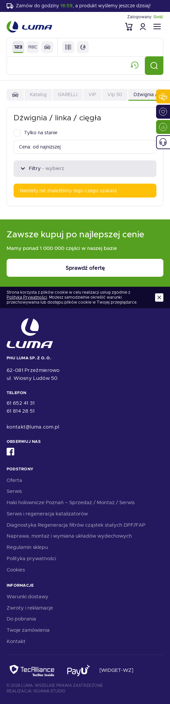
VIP (92, 94)
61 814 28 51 (21, 411)
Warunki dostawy (27, 597)
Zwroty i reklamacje (30, 608)
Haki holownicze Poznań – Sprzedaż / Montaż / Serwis (71, 502)
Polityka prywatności (31, 558)
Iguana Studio (49, 691)
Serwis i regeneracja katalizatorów (47, 514)
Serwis (14, 491)
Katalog (38, 94)
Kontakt (16, 641)
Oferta (14, 480)
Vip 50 (114, 94)
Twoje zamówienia (28, 630)
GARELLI (67, 94)
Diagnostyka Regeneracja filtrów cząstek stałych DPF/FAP (76, 525)
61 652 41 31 (21, 403)
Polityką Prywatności (27, 297)
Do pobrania (21, 619)
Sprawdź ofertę (85, 267)
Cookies (16, 570)
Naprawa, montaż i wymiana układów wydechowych (69, 536)
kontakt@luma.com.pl (33, 427)
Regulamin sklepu (27, 547)
